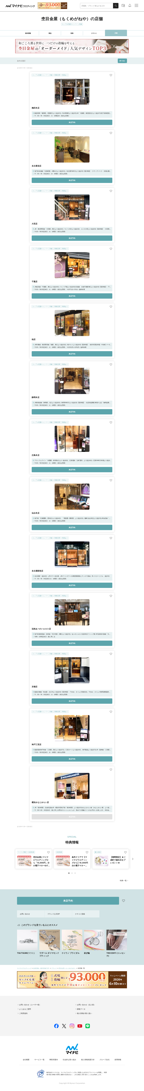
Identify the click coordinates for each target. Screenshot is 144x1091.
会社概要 (26, 1060)
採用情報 (118, 1060)
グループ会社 (105, 1060)
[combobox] (96, 5)
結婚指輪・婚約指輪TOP (41, 968)
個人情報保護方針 (87, 1060)
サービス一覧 (39, 1060)
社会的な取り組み (69, 1060)
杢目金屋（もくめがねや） (67, 968)
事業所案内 (53, 1060)
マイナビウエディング (24, 968)
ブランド (54, 968)
